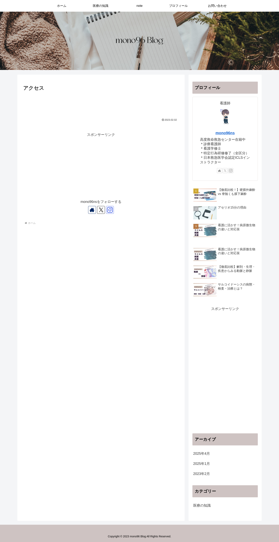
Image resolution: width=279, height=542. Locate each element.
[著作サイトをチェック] (92, 210)
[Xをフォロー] (101, 210)
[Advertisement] (101, 103)
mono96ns (225, 133)
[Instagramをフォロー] (110, 210)
